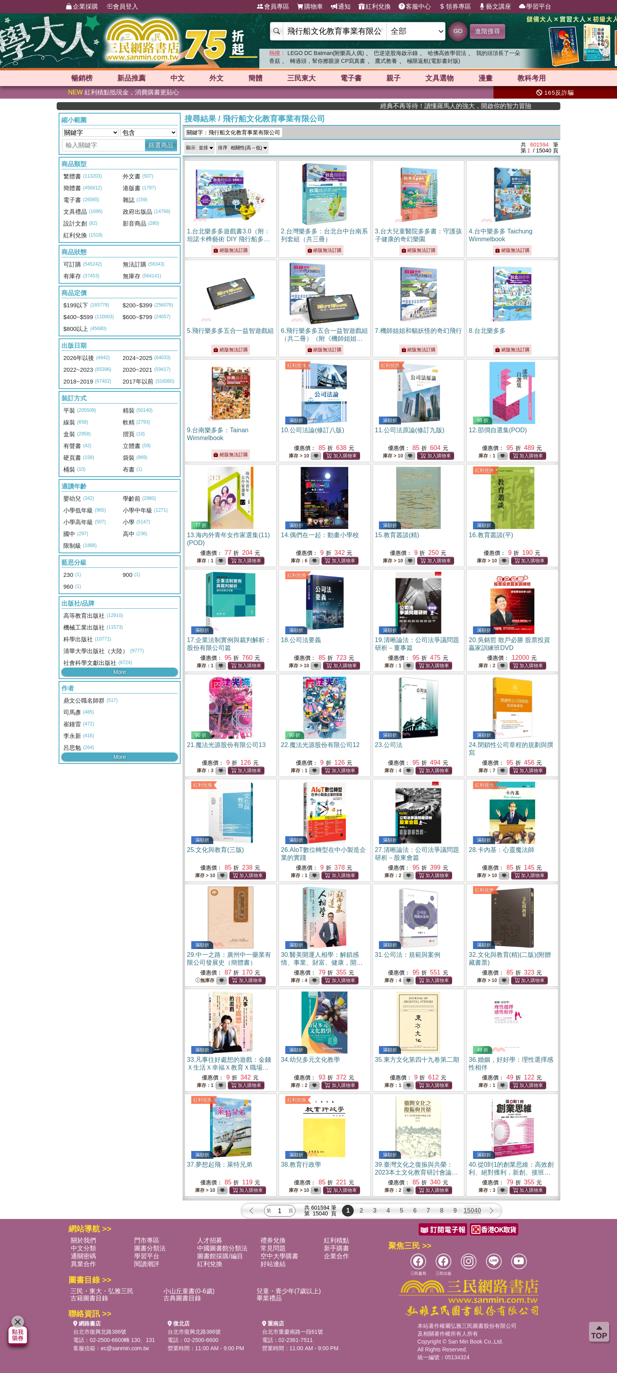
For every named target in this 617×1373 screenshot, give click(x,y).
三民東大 (301, 78)
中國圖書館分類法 (222, 1248)
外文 (216, 78)
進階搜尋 (487, 31)
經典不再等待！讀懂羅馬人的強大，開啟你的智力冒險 (522, 106)
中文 (177, 78)
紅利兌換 (374, 6)
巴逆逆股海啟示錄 (396, 53)
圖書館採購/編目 (220, 1256)
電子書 (351, 78)
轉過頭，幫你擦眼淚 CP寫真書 (327, 61)
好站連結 (273, 1264)
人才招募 (209, 1240)
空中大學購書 (279, 1256)
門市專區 (146, 1240)
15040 (472, 1210)
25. (215, 849)
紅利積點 (336, 1240)
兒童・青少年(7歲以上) (289, 1291)
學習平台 (535, 6)
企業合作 (336, 1256)
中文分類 (83, 1248)
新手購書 (336, 1248)
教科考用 (531, 78)
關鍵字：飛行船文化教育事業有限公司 (233, 132)
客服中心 (415, 6)
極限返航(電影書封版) (433, 61)
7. (418, 330)
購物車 (310, 6)
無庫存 (205, 980)
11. (410, 430)
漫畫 (485, 78)
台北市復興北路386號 (99, 1332)
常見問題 (273, 1248)
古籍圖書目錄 (89, 1298)
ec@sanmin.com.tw (125, 1348)
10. (312, 430)
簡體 (255, 78)
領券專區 (455, 6)
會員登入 (122, 6)
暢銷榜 (81, 78)
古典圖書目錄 (182, 1298)
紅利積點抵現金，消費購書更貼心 (123, 92)
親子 (393, 78)
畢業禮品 (269, 1298)
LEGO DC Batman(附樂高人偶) (325, 53)
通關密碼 (83, 1256)
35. (417, 1059)
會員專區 (273, 6)
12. (498, 430)
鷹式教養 (386, 61)
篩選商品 (161, 145)
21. (226, 745)
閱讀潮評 (146, 1264)
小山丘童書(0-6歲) (188, 1291)
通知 (341, 6)
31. (407, 954)
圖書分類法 (150, 1248)
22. (320, 745)
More (119, 672)
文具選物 (439, 78)
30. (322, 962)
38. (301, 1164)
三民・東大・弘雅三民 (101, 1291)
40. (511, 1172)
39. (416, 1172)
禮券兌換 (273, 1240)
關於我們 (83, 1240)
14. (320, 535)
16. (491, 535)
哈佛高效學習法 (447, 53)
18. (301, 640)
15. (397, 535)
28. (501, 849)
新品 (131, 78)
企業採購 (82, 6)
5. (230, 330)
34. (310, 1059)
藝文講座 (495, 6)
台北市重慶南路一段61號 (292, 1332)
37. (219, 1164)
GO (457, 31)
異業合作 (83, 1264)
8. (487, 330)
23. (389, 745)
